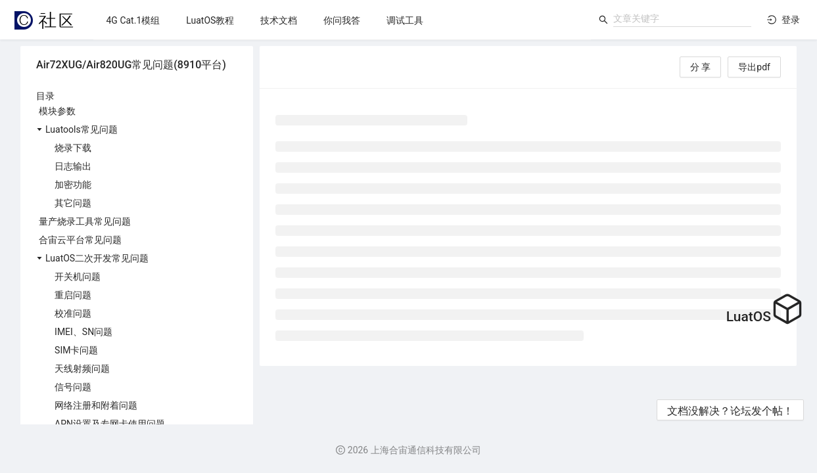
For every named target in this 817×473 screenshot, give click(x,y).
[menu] (342, 20)
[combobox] (682, 18)
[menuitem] (133, 20)
